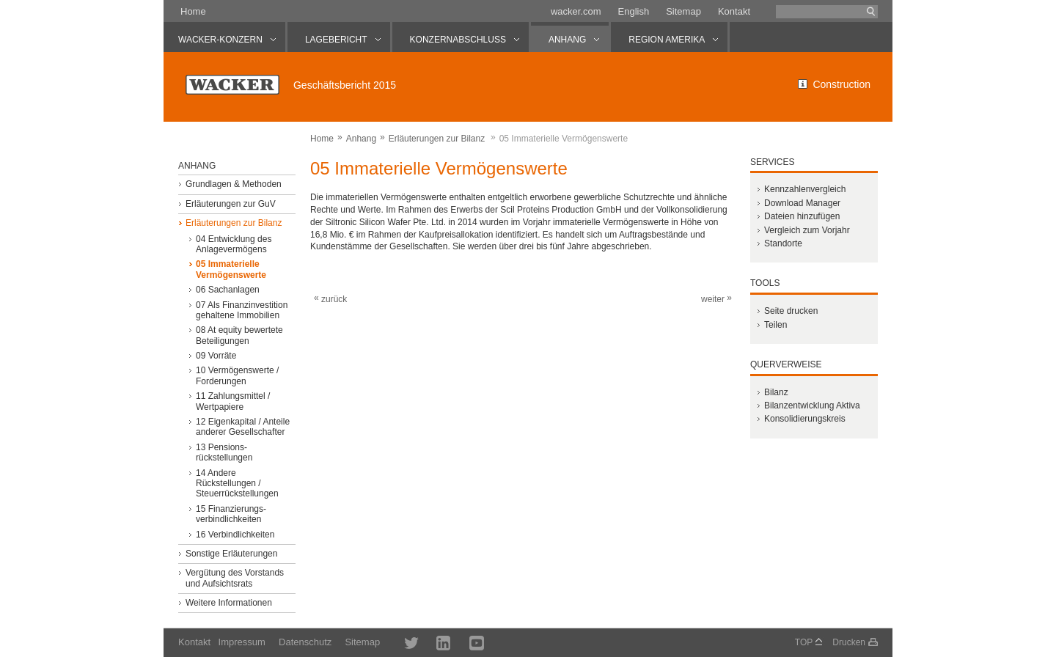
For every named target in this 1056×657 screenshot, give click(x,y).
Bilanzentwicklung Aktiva (812, 405)
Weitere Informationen (229, 603)
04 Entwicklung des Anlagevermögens (233, 244)
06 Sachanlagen (228, 290)
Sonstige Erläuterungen (231, 553)
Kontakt (734, 11)
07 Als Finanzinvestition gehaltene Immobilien (241, 310)
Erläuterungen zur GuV (231, 204)
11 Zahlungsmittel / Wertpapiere (233, 401)
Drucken (848, 642)
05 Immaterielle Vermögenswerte (231, 269)
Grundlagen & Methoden (234, 184)
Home (193, 11)
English (634, 11)
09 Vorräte (216, 355)
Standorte (783, 243)
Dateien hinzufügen (802, 216)
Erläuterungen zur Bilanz (437, 138)
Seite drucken (791, 311)
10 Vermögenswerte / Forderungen (237, 375)
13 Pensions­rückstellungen (224, 452)
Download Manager (802, 203)
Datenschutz (305, 641)
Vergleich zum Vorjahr (807, 230)
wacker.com (576, 11)
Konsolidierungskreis (805, 419)
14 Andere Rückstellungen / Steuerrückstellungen (237, 483)
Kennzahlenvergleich (805, 189)
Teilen (775, 325)
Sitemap (683, 11)
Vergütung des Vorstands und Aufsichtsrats (235, 578)
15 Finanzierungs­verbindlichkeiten (231, 514)
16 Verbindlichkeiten (235, 534)
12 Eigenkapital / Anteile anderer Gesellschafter (243, 426)
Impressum (242, 641)
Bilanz (776, 392)
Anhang (361, 138)
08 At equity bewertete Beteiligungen (239, 335)
